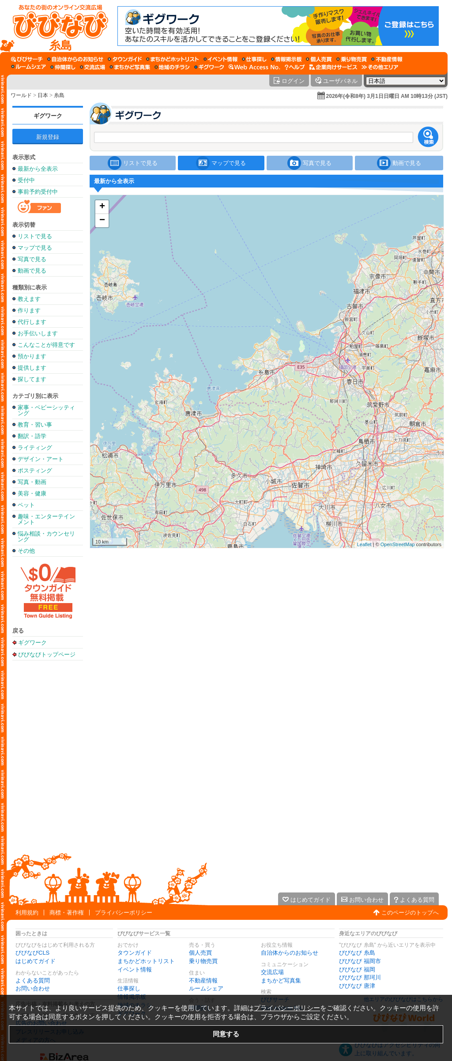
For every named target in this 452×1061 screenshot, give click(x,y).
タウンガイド (134, 952)
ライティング (35, 447)
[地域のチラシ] (172, 67)
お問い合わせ (32, 988)
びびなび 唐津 (357, 985)
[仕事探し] (254, 59)
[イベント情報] (220, 59)
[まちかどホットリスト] (172, 59)
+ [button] (102, 207)
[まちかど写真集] (129, 67)
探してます (32, 379)
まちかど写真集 (281, 980)
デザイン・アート (41, 459)
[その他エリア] (380, 67)
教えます (29, 299)
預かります (32, 356)
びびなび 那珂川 (360, 977)
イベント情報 (134, 969)
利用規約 (26, 912)
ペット (26, 505)
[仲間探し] (62, 67)
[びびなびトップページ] (56, 26)
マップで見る (35, 248)
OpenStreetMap (397, 544)
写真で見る (32, 259)
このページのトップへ (410, 912)
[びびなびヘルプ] (295, 67)
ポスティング (35, 470)
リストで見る (35, 236)
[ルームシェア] (28, 67)
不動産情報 (203, 980)
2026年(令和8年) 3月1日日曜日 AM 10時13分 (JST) (387, 96)
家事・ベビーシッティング (46, 410)
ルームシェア (206, 988)
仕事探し (128, 988)
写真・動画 (32, 482)
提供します (32, 368)
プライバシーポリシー (123, 912)
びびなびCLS (32, 952)
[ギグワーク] (209, 67)
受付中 (26, 180)
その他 (26, 551)
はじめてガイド (35, 961)
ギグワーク (48, 115)
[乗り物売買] (351, 59)
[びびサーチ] (27, 59)
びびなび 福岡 (357, 969)
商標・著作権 (66, 912)
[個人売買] (319, 59)
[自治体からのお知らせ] (75, 59)
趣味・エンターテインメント (46, 519)
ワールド (21, 95)
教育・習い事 (35, 424)
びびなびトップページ (46, 654)
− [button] (102, 220)
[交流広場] (92, 67)
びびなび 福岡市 (360, 961)
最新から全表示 (38, 169)
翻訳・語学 (32, 436)
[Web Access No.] (254, 67)
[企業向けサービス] (333, 67)
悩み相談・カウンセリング (46, 536)
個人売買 (200, 952)
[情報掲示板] (286, 59)
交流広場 (272, 972)
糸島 (59, 95)
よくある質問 (32, 980)
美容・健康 (32, 493)
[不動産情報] (387, 59)
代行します (32, 322)
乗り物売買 (203, 961)
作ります (29, 310)
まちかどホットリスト (146, 961)
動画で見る (32, 271)
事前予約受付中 (38, 192)
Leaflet (364, 544)
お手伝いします (38, 333)
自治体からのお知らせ (289, 952)
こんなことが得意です (46, 345)
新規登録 (47, 137)
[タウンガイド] (125, 59)
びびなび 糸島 (357, 952)
